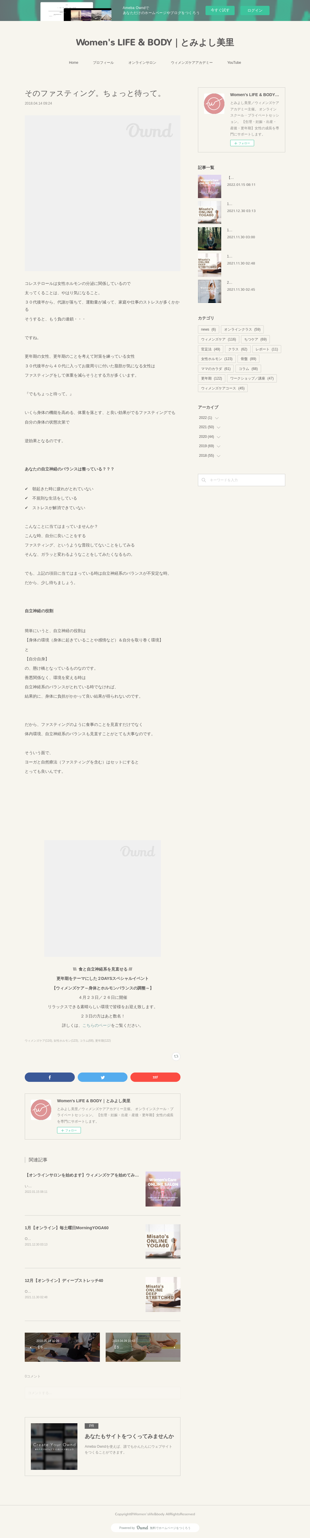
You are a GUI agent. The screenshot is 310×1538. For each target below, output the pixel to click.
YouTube (234, 63)
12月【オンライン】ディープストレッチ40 (64, 1280)
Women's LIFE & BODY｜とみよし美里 (155, 42)
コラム (248, 369)
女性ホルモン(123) (66, 1040)
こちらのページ (96, 1025)
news (208, 329)
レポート (267, 349)
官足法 (210, 349)
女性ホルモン (217, 359)
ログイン (255, 10)
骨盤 (248, 359)
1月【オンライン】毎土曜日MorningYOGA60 (67, 1227)
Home (73, 63)
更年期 (211, 378)
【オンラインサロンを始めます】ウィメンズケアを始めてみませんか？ (90, 1175)
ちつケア (255, 339)
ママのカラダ (216, 369)
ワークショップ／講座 (252, 378)
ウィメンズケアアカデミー (192, 63)
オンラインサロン (142, 63)
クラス (237, 349)
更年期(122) (103, 1040)
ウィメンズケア (218, 339)
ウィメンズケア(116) (38, 1040)
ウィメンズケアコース (223, 388)
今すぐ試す (220, 10)
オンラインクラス (242, 329)
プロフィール (103, 63)
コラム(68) (87, 1040)
